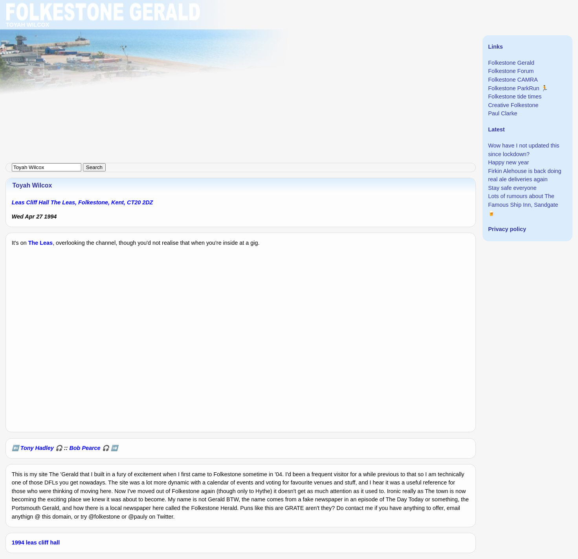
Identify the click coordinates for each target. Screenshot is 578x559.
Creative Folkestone (513, 105)
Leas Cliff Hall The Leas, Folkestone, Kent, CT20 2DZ (82, 202)
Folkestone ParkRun (513, 88)
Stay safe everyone (512, 188)
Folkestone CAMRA (513, 79)
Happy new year (508, 162)
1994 (18, 542)
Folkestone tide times (514, 96)
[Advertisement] (236, 55)
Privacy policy (507, 229)
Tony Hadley (37, 448)
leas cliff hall (43, 542)
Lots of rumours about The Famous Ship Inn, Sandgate (523, 200)
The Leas (40, 243)
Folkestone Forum (511, 71)
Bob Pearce (84, 448)
